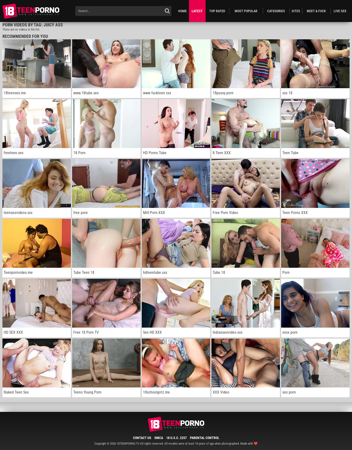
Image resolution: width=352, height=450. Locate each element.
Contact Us (142, 437)
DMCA (158, 437)
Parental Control (204, 437)
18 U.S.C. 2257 (176, 437)
